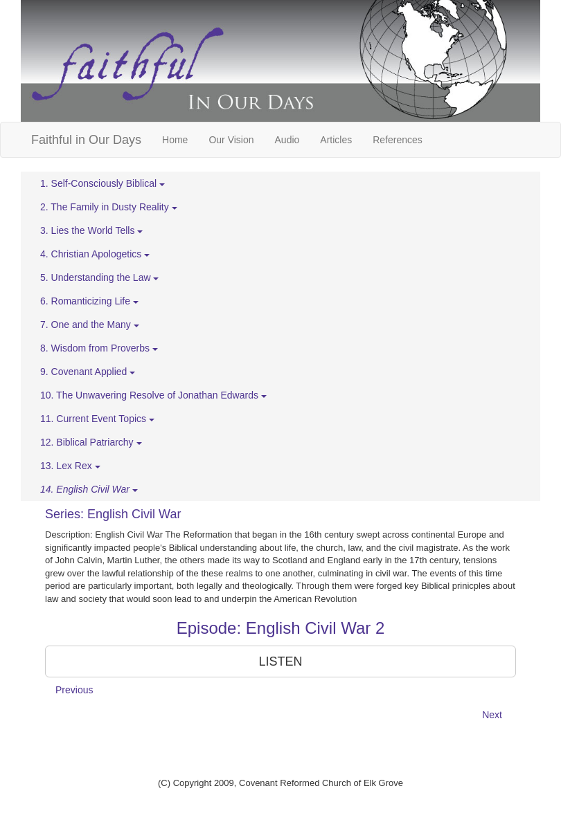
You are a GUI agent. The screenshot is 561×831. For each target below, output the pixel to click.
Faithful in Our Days (86, 140)
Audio (287, 139)
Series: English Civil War (113, 514)
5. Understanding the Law (99, 277)
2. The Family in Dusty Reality (108, 206)
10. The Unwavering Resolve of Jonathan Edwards (153, 395)
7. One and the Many (89, 324)
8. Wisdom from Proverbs (99, 348)
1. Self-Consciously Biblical (102, 183)
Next (492, 714)
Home (175, 139)
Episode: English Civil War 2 (281, 628)
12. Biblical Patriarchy (91, 442)
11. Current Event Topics (97, 418)
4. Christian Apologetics (95, 253)
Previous (74, 689)
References (397, 139)
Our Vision (230, 139)
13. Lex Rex (70, 465)
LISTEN (280, 661)
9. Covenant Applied (87, 371)
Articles (336, 139)
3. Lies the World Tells (91, 230)
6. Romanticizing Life (89, 301)
